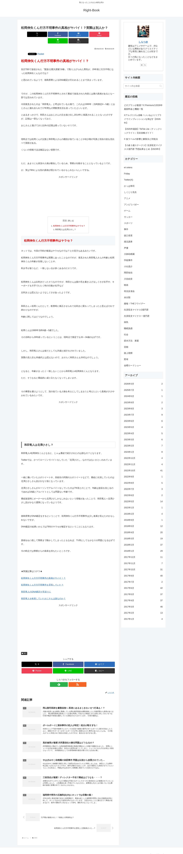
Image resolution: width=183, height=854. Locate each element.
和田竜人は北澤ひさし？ (65, 223)
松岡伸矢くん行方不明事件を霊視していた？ (42, 579)
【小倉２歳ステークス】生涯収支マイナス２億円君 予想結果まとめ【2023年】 (143, 147)
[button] (107, 34)
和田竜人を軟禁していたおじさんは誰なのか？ (43, 592)
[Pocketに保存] (76, 34)
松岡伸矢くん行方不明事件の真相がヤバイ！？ (43, 572)
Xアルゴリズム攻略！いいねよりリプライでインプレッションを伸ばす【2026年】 (142, 119)
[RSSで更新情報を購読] (71, 678)
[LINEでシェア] (92, 34)
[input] (143, 86)
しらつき (143, 42)
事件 (24, 647)
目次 (65, 214)
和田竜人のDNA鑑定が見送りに (36, 585)
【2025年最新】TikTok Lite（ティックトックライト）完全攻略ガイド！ (143, 131)
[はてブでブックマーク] (60, 34)
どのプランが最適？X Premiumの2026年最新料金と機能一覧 (143, 107)
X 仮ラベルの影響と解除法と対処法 (141, 139)
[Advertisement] (68, 191)
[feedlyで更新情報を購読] (65, 678)
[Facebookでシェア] (44, 34)
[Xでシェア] (28, 34)
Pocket (40, 47)
